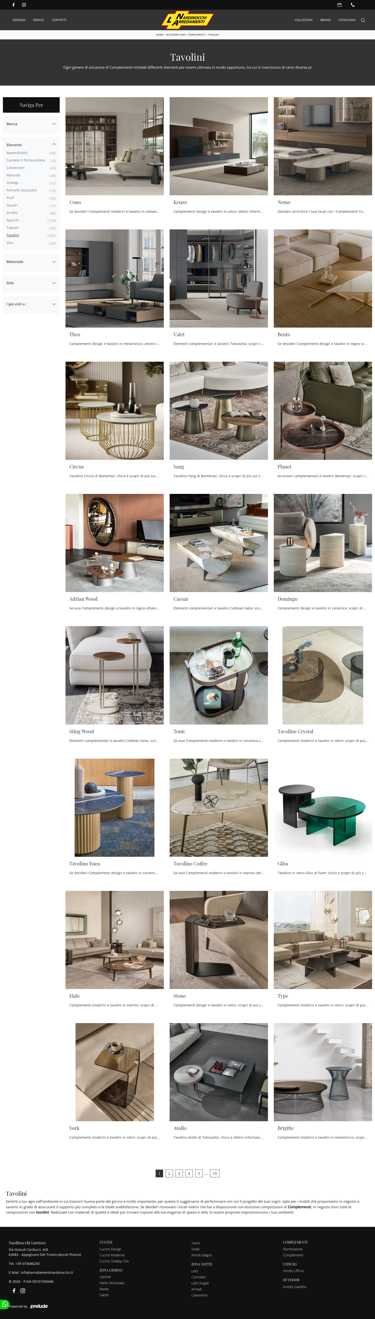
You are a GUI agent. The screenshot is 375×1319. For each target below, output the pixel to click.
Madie (104, 1289)
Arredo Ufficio (293, 1270)
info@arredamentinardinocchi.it (47, 1272)
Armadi (196, 1289)
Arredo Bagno (201, 1255)
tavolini (13, 235)
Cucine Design (110, 1248)
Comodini (198, 1277)
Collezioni (304, 20)
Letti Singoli (200, 1283)
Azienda (19, 20)
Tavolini (213, 34)
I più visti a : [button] (17, 303)
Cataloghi (347, 20)
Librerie (105, 1277)
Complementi (196, 34)
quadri (12, 205)
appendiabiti (17, 152)
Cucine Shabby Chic (114, 1261)
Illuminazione (293, 1248)
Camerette (199, 1295)
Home (159, 34)
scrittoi (12, 212)
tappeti (13, 227)
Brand (325, 20)
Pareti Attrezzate (112, 1283)
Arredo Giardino (295, 1286)
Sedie (195, 1248)
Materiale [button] (15, 261)
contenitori (16, 167)
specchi (13, 220)
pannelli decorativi (22, 190)
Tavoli (195, 1242)
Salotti (104, 1295)
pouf (10, 197)
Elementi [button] (14, 144)
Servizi (38, 20)
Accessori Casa (175, 34)
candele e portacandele (26, 160)
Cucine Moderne (112, 1255)
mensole (13, 175)
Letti (194, 1270)
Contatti (59, 20)
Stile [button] (10, 282)
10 (215, 1173)
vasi (10, 242)
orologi (12, 182)
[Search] (363, 20)
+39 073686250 (27, 1263)
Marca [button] (12, 123)
